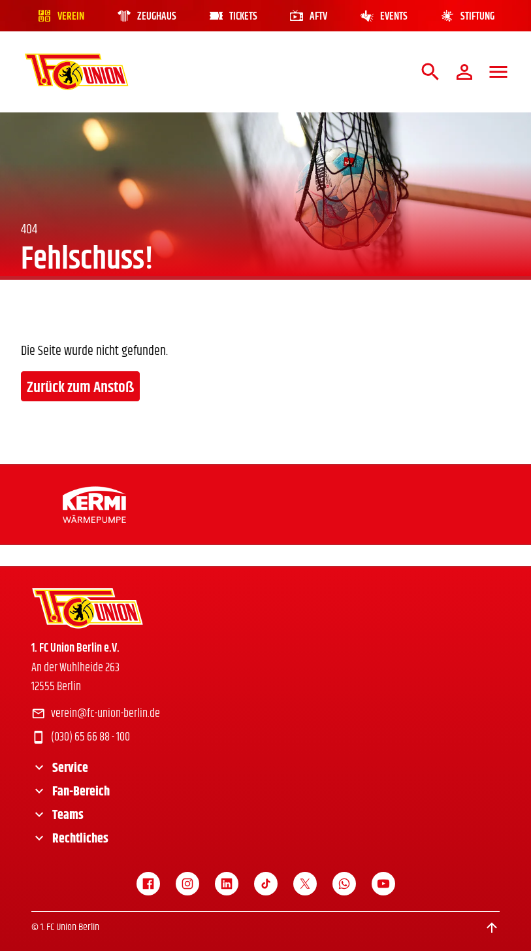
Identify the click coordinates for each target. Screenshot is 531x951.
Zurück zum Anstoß (80, 387)
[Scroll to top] (492, 927)
